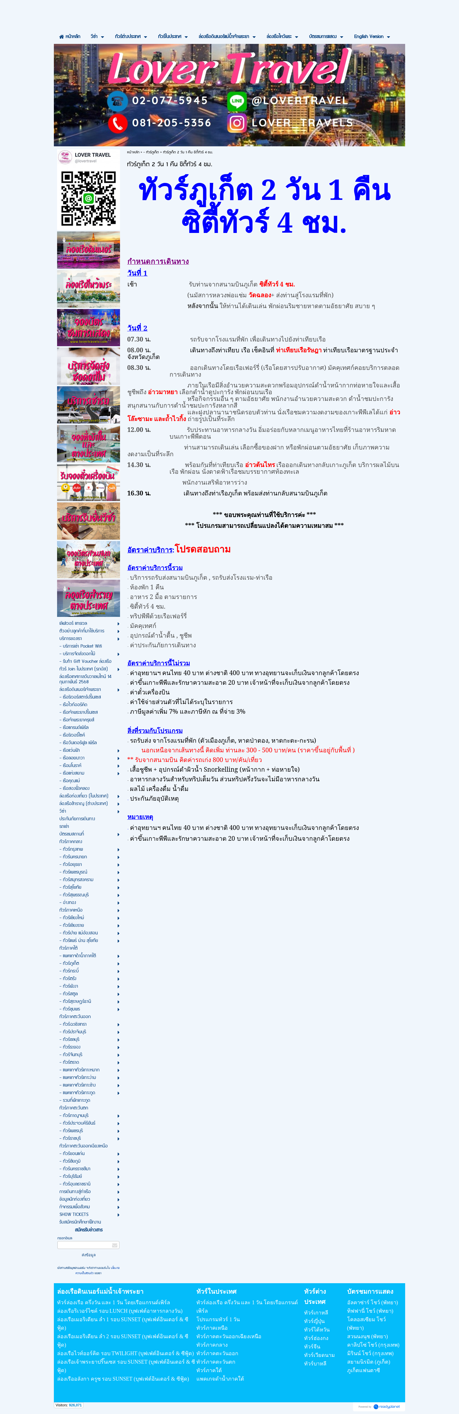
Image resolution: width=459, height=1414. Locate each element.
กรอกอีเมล (64, 1238)
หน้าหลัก (133, 152)
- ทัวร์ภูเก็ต (151, 152)
